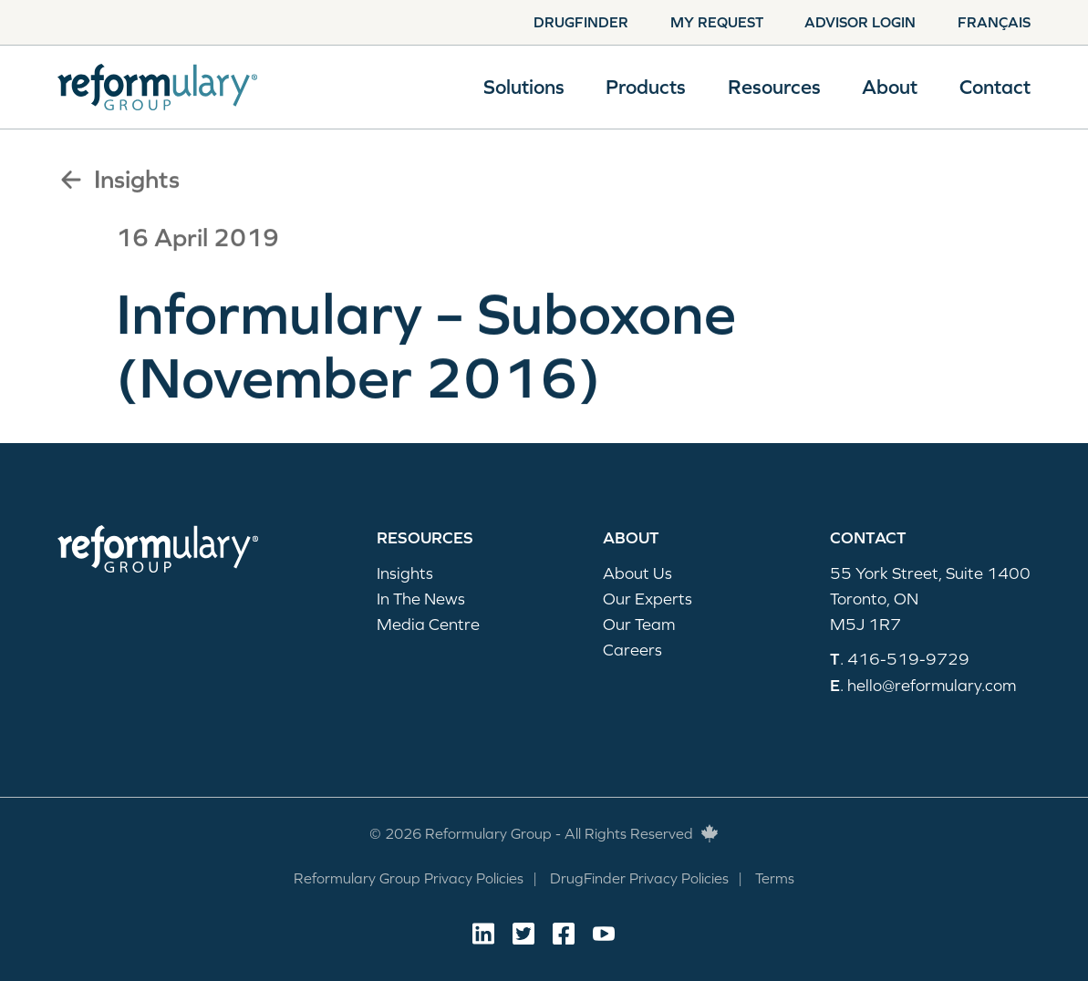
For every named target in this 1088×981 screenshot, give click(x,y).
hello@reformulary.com (931, 685)
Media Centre (428, 624)
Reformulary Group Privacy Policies (408, 878)
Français (994, 22)
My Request (716, 22)
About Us (637, 573)
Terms (774, 878)
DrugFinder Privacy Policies (639, 878)
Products (646, 87)
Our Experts (647, 598)
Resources (774, 87)
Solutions (524, 87)
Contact (995, 87)
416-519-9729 (908, 658)
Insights (118, 179)
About (889, 87)
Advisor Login (860, 22)
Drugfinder (581, 22)
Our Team (639, 624)
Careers (632, 649)
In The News (421, 598)
